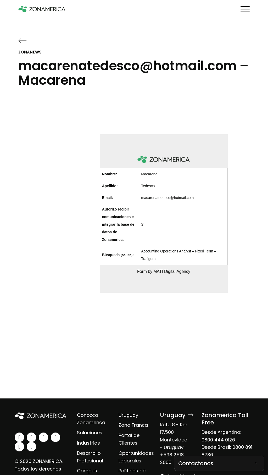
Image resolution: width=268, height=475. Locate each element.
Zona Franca (133, 425)
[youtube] (55, 437)
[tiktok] (31, 446)
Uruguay (128, 415)
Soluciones (89, 432)
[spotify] (19, 446)
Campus (87, 470)
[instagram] (31, 437)
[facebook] (43, 437)
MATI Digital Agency (171, 271)
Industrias (88, 443)
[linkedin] (19, 437)
